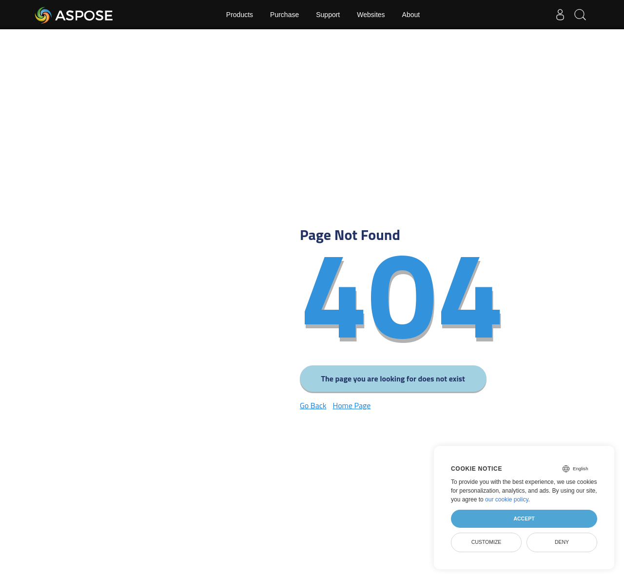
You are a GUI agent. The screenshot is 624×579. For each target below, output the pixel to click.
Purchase (284, 15)
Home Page (351, 405)
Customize (486, 542)
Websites (371, 15)
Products (239, 15)
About (411, 15)
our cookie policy (506, 499)
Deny (562, 542)
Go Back (313, 405)
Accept (523, 518)
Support (328, 15)
